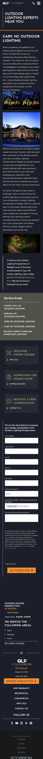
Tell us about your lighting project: (17, 512)
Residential (21, 693)
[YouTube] (16, 723)
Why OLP (21, 704)
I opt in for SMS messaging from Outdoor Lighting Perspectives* (20, 557)
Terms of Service (10, 548)
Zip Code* (8, 478)
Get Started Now (21, 570)
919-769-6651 (13, 612)
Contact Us (21, 709)
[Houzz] (26, 723)
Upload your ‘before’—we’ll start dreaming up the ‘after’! (21, 501)
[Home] (13, 3)
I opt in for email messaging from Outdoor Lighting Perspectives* (20, 527)
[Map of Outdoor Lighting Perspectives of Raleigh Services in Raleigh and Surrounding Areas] (21, 589)
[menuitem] (19, 307)
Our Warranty (21, 688)
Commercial (21, 699)
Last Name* (9, 447)
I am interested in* (12, 489)
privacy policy (25, 546)
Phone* (7, 468)
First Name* (9, 436)
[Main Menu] (38, 3)
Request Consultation (21, 681)
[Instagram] (21, 723)
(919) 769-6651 (15, 277)
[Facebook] (12, 723)
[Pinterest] (31, 723)
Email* (7, 457)
